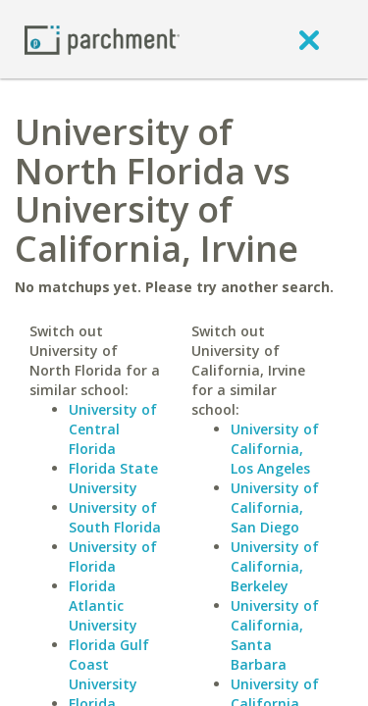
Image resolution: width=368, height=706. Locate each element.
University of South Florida (115, 517)
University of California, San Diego (275, 507)
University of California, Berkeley (275, 566)
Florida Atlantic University (103, 605)
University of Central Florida (113, 429)
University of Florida (113, 556)
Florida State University (113, 478)
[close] (309, 39)
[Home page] (102, 38)
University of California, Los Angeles (275, 449)
